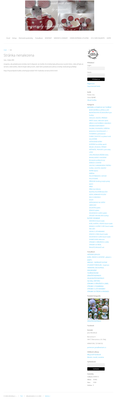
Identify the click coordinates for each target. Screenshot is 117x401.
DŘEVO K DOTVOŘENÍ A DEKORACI (100, 123)
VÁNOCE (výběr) (94, 210)
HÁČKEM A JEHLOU (93, 254)
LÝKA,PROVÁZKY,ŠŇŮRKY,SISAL (99, 155)
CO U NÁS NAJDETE (98, 38)
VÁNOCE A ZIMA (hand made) (98, 234)
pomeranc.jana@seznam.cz (96, 347)
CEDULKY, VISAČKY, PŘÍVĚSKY (98, 118)
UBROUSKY (92, 205)
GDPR (109, 38)
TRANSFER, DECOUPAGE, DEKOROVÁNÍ (95, 269)
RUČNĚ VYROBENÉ (93, 218)
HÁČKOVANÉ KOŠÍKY (95, 142)
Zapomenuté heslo (93, 86)
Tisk (21, 396)
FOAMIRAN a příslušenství (97, 134)
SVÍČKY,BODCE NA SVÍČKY (97, 202)
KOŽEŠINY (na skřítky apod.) (98, 144)
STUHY (91, 200)
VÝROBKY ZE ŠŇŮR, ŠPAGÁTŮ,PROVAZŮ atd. (96, 246)
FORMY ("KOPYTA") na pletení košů (100, 136)
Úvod (8, 38)
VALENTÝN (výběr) (94, 208)
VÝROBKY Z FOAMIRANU (95, 286)
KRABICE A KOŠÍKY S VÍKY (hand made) (101, 226)
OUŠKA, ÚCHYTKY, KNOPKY (97, 168)
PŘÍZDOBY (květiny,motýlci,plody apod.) (99, 182)
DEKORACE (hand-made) (96, 221)
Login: (89, 65)
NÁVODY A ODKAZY (61, 38)
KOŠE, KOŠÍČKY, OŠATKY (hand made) (100, 223)
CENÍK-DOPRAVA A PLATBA (79, 38)
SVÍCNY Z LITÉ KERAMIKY (97, 231)
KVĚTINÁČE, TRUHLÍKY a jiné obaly (100, 149)
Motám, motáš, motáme (95, 357)
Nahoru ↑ (48, 396)
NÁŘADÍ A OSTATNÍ (95, 163)
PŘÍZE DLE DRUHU (95, 189)
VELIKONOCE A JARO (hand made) (99, 237)
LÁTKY (91, 152)
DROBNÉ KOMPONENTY (96, 126)
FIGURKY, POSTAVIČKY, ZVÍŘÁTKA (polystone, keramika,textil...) (99, 129)
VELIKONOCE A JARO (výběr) (98, 213)
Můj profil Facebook (94, 355)
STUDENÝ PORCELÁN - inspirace (98, 265)
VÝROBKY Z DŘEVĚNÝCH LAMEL (99, 242)
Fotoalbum (39, 38)
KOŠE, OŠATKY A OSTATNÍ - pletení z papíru (99, 258)
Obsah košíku (92, 100)
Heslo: (89, 72)
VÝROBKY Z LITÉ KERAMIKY (96, 289)
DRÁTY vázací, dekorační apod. (98, 120)
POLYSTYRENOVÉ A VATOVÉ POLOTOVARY (97, 177)
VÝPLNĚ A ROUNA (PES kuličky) (99, 215)
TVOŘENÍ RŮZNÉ (92, 273)
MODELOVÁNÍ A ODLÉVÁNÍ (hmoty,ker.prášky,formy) (97, 159)
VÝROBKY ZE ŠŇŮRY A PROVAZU (98, 291)
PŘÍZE (91, 186)
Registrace (91, 84)
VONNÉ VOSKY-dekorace (97, 239)
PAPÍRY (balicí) (93, 171)
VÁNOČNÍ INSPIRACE (94, 276)
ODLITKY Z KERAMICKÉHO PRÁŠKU (100, 165)
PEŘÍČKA (91, 173)
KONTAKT (48, 38)
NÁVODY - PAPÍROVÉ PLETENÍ (97, 262)
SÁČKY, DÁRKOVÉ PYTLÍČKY (97, 194)
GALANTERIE (93, 139)
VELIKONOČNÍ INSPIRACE (95, 278)
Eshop (14, 38)
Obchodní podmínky (26, 38)
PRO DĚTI (92, 229)
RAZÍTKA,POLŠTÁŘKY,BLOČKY (98, 192)
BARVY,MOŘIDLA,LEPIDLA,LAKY (99, 110)
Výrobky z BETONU (93, 281)
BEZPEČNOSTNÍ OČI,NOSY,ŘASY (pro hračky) (100, 114)
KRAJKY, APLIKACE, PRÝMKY (97, 147)
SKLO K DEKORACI (95, 197)
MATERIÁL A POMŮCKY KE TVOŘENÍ (99, 107)
